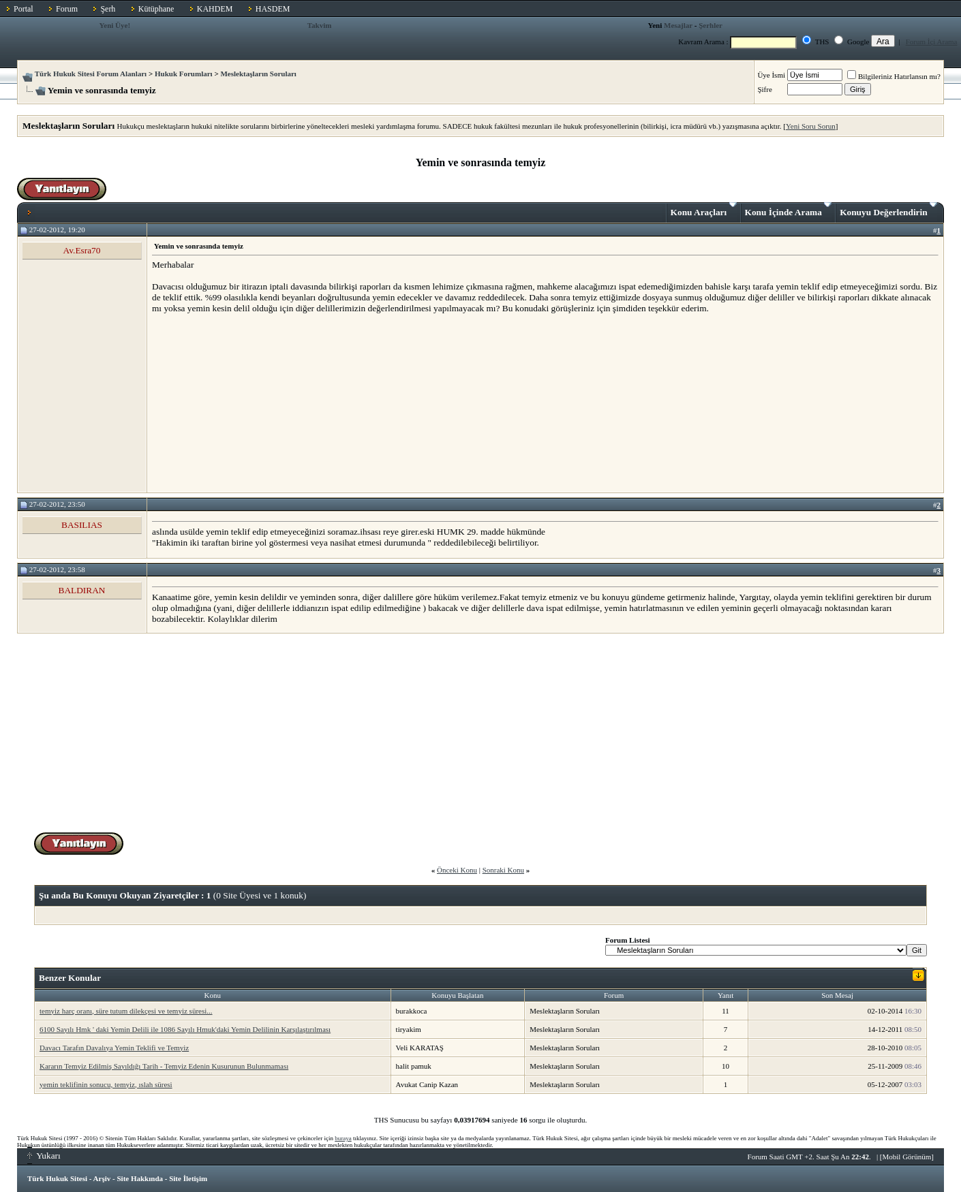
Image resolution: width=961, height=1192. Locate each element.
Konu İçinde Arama (788, 209)
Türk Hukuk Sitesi (57, 1178)
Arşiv (102, 1178)
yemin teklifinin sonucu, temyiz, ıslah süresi (106, 1084)
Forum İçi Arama (932, 41)
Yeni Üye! (115, 25)
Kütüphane (156, 9)
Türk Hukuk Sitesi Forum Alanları (91, 73)
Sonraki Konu (503, 870)
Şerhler (710, 25)
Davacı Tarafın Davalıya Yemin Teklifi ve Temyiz (114, 1048)
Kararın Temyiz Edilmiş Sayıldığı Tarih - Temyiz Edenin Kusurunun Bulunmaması (164, 1066)
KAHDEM (215, 9)
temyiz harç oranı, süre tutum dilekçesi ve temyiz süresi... (126, 1011)
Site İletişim (188, 1178)
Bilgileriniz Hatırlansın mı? (894, 76)
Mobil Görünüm (907, 1156)
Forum (67, 9)
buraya (343, 1138)
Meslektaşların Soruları (258, 73)
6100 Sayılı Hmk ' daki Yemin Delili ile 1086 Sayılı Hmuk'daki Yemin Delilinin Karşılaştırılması (185, 1029)
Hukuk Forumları (184, 73)
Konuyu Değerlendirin (888, 209)
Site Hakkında (140, 1178)
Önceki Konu (457, 870)
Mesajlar (678, 25)
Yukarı (44, 1155)
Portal (23, 9)
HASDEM (273, 9)
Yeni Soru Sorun (811, 126)
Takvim (319, 25)
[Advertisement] (254, 402)
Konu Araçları (704, 209)
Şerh (107, 9)
